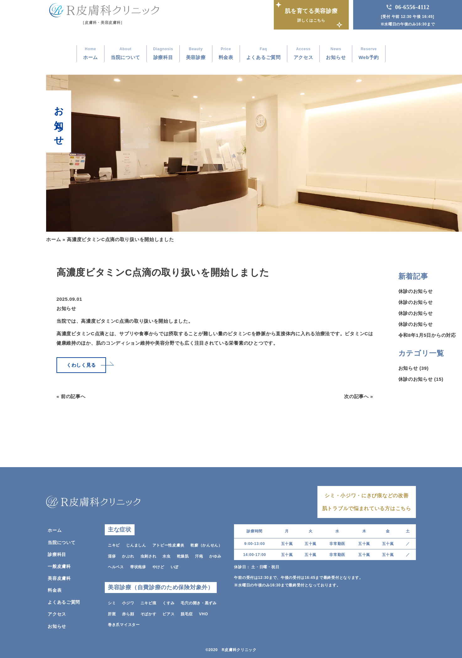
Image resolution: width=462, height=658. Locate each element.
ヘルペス (116, 566)
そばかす (149, 612)
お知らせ (66, 308)
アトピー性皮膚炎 (168, 544)
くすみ (168, 602)
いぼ (174, 566)
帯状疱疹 (138, 566)
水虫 (166, 555)
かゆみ (215, 555)
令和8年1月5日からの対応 (427, 335)
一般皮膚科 (59, 565)
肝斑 (112, 612)
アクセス (57, 613)
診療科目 (57, 553)
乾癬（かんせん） (206, 544)
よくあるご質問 (64, 601)
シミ (112, 602)
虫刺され (149, 555)
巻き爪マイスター (124, 623)
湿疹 (112, 555)
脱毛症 (187, 612)
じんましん (136, 544)
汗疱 (199, 555)
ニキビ (114, 544)
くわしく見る (81, 365)
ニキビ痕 (149, 602)
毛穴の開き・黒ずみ (198, 602)
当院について (61, 541)
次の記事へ (356, 396)
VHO (203, 612)
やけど (158, 566)
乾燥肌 (183, 555)
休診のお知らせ (415, 291)
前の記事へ (73, 396)
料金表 (54, 589)
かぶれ (128, 555)
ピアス (168, 612)
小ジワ (128, 602)
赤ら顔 (128, 612)
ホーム (53, 239)
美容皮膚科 (59, 577)
